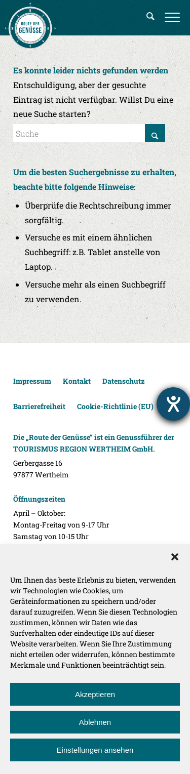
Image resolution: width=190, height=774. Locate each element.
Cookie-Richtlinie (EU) (115, 406)
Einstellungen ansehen (95, 750)
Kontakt (77, 381)
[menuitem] (150, 17)
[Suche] (150, 17)
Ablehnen (95, 722)
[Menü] (172, 17)
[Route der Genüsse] (30, 28)
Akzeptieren (95, 694)
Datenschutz (123, 381)
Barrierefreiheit (39, 406)
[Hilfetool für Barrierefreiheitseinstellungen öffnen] (173, 404)
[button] (175, 557)
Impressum (32, 381)
